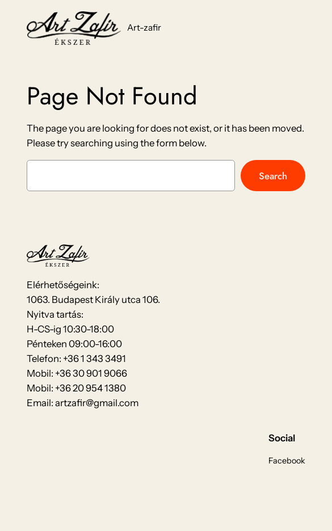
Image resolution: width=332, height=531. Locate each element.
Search (273, 176)
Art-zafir (144, 27)
